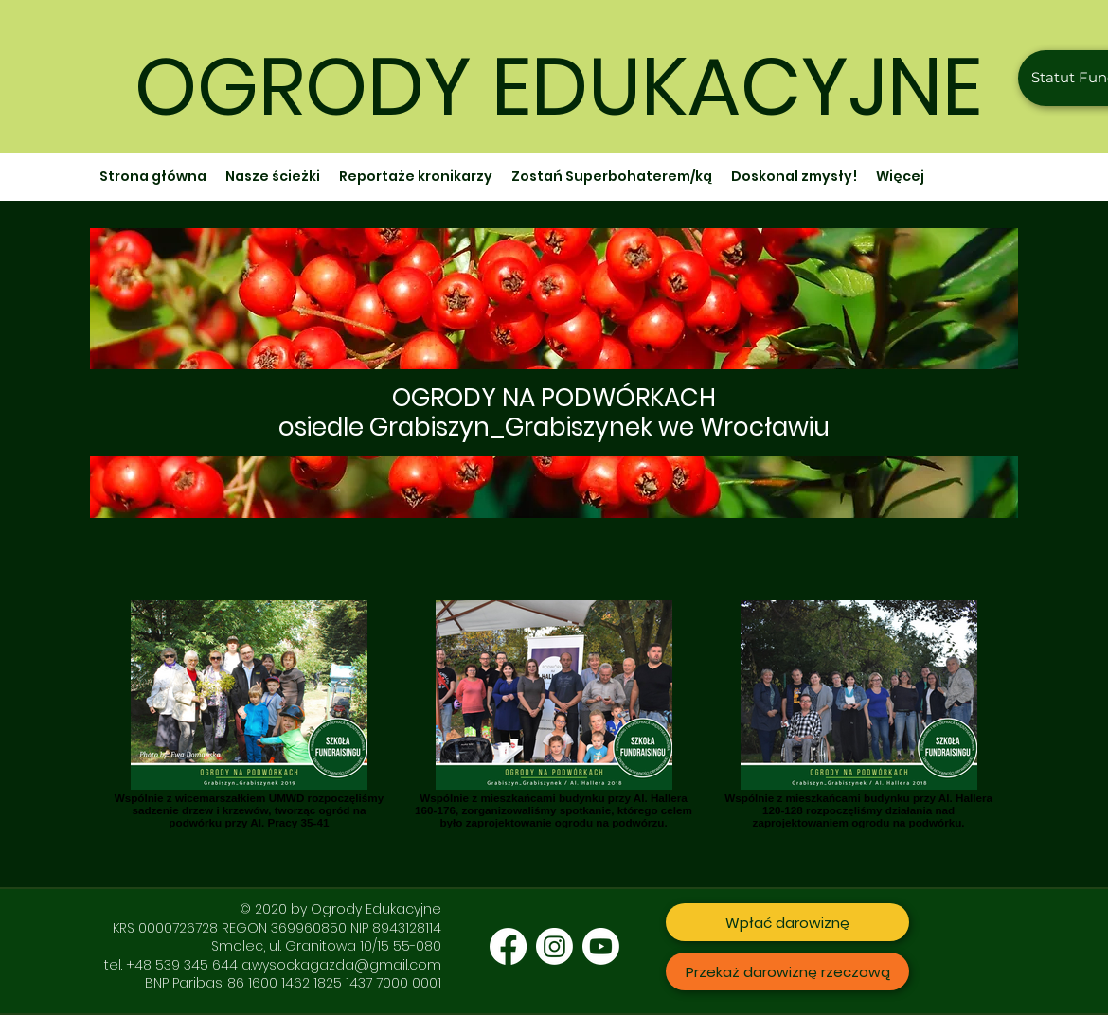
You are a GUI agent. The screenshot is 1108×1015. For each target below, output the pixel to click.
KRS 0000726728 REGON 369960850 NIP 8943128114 (277, 927)
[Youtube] (600, 946)
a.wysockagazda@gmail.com (341, 964)
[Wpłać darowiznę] (787, 922)
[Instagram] (554, 946)
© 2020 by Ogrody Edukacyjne (340, 908)
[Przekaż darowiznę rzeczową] (787, 971)
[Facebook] (508, 946)
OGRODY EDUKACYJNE (558, 86)
